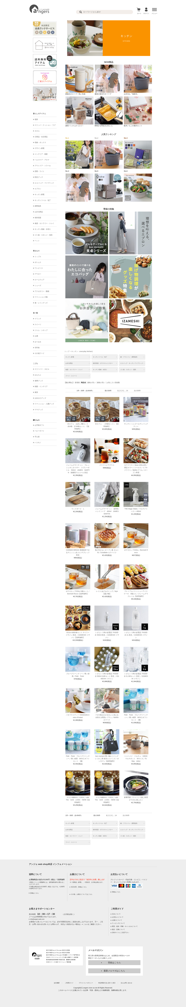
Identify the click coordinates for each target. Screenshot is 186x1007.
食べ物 (35, 313)
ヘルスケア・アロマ (42, 160)
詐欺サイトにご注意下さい (120, 932)
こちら (85, 924)
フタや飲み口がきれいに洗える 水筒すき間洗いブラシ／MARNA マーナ (107, 717)
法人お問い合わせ (126, 983)
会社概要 (57, 983)
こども (35, 363)
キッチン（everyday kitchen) (82, 351)
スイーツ (38, 324)
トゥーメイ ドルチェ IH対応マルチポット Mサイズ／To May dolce (136, 758)
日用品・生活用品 (41, 137)
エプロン (38, 188)
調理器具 (38, 206)
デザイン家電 (39, 148)
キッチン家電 (39, 194)
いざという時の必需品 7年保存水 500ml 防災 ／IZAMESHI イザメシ (107, 634)
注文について (116, 914)
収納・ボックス (40, 142)
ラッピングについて (118, 923)
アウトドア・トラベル (43, 165)
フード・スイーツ (71, 376)
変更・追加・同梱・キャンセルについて (125, 926)
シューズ (38, 285)
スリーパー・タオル (42, 369)
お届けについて (117, 920)
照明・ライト (39, 171)
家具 (36, 392)
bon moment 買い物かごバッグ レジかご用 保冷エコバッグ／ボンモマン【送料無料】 (107, 758)
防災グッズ (39, 177)
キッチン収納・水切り (43, 229)
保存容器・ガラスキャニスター (103, 363)
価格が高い (101, 382)
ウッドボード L (78, 509)
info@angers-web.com (37, 919)
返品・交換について (118, 929)
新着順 (77, 382)
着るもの (36, 251)
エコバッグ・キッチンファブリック (131, 363)
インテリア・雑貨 (41, 154)
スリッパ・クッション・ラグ (45, 125)
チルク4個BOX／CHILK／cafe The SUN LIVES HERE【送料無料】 (78, 799)
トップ (66, 351)
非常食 (37, 347)
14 (127, 391)
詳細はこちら (34, 893)
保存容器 (38, 217)
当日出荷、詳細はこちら (79, 887)
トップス (38, 256)
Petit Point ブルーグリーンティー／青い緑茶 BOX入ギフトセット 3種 (78, 758)
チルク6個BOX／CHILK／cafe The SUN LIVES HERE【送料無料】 (107, 799)
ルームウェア (39, 279)
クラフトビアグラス (106, 465)
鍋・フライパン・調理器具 (128, 357)
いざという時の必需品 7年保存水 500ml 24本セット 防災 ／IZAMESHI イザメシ (107, 676)
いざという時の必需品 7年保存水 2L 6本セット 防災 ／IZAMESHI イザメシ (136, 676)
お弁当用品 (39, 212)
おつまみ (38, 342)
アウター (38, 274)
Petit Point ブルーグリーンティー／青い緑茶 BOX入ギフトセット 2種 (136, 717)
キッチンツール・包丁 (43, 200)
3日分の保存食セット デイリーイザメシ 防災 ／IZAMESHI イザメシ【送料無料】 (78, 634)
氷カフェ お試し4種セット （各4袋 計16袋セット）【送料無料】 (78, 426)
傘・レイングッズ (41, 303)
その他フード (39, 353)
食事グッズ (39, 381)
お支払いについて (117, 917)
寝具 (36, 119)
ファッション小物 (41, 297)
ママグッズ (39, 409)
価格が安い (91, 382)
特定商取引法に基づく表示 (106, 983)
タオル (37, 131)
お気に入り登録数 (113, 382)
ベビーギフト (39, 431)
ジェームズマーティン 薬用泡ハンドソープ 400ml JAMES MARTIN (107, 511)
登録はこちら (114, 962)
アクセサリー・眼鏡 (42, 291)
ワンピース (39, 268)
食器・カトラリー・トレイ (44, 223)
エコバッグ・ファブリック (44, 183)
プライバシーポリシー (86, 983)
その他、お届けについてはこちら (81, 894)
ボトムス (38, 262)
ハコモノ (38, 442)
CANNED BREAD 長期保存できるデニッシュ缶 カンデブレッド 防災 (78, 552)
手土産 (37, 437)
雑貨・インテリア (41, 386)
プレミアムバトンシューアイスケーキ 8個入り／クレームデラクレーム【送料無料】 (136, 593)
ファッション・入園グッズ (44, 404)
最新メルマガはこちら (114, 971)
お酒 (36, 336)
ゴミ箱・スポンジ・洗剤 (43, 235)
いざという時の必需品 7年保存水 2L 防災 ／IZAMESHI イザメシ (136, 634)
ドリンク (38, 318)
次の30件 (137, 391)
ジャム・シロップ (41, 330)
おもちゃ (38, 375)
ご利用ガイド (117, 909)
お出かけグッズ (40, 398)
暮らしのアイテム (39, 113)
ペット (37, 241)
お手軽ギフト (39, 425)
